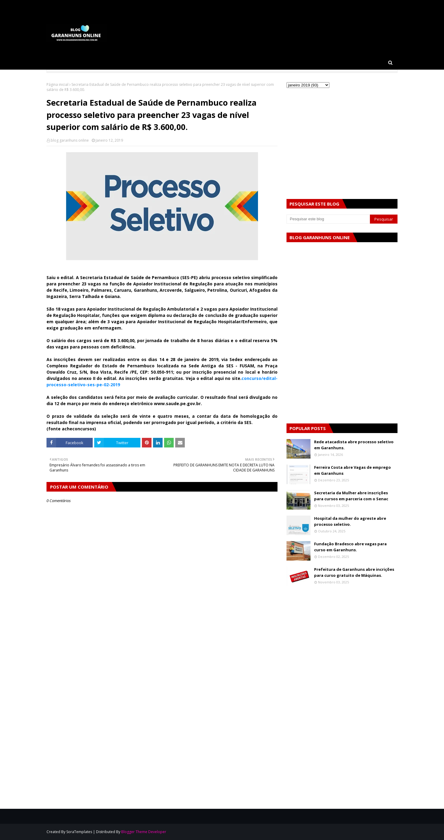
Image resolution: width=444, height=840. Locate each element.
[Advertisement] (162, 682)
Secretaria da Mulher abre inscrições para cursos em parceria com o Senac (351, 495)
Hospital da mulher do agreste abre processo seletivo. (350, 521)
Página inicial (57, 84)
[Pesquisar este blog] (328, 219)
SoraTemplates (79, 831)
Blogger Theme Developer (143, 831)
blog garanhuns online (70, 140)
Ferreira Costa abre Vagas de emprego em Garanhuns (352, 470)
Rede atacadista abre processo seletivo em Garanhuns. (354, 444)
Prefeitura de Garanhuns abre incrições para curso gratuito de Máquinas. (354, 572)
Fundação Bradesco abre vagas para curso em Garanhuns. (350, 546)
